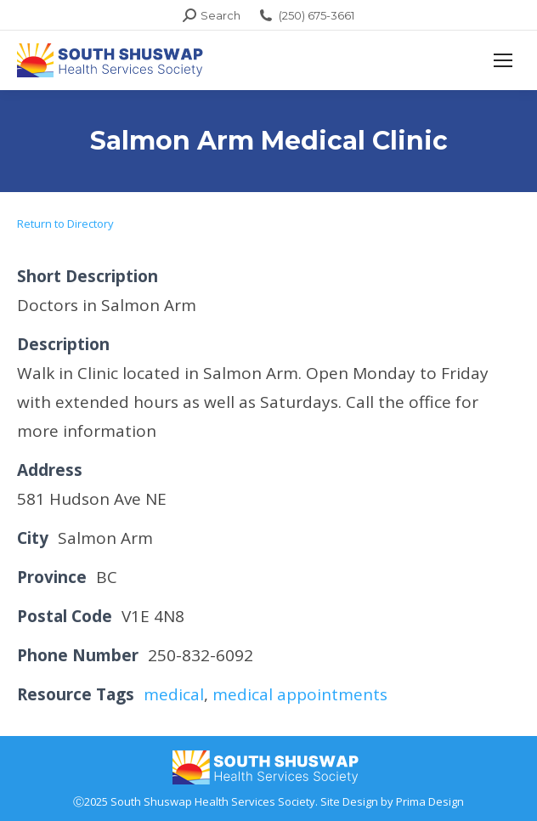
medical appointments (299, 694)
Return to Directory (65, 223)
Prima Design (430, 801)
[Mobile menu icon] (503, 60)
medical (174, 694)
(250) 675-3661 (305, 16)
